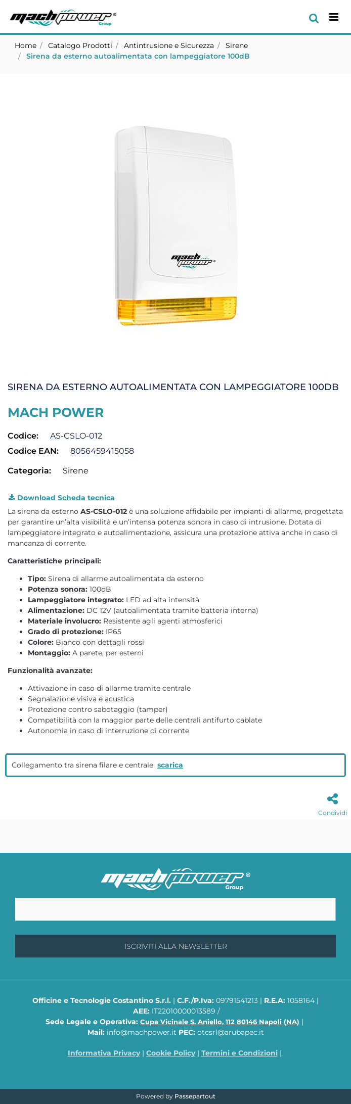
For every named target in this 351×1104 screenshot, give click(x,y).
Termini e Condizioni (239, 1053)
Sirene (237, 45)
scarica (170, 765)
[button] (175, 224)
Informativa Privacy (104, 1053)
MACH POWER (56, 412)
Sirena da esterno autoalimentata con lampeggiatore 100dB (138, 56)
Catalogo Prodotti (80, 45)
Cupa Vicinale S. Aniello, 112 (219, 1022)
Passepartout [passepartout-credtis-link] (194, 1096)
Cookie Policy (170, 1053)
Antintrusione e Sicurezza (169, 45)
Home (25, 45)
